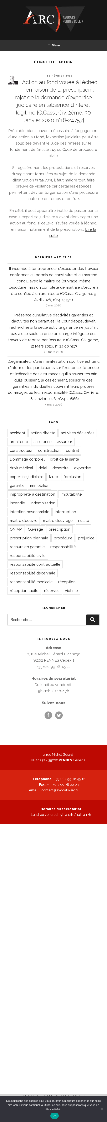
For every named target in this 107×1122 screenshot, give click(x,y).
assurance (43, 441)
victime (71, 590)
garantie (17, 485)
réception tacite (24, 590)
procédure (63, 538)
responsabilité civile (28, 555)
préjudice (86, 538)
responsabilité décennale (32, 573)
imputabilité (71, 494)
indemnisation (42, 503)
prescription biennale (29, 538)
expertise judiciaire (26, 477)
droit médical (21, 468)
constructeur (21, 450)
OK (54, 1115)
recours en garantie (27, 547)
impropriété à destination (32, 494)
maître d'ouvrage (58, 520)
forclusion (72, 477)
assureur (64, 441)
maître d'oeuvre (23, 520)
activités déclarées (78, 433)
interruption (65, 512)
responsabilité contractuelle (35, 564)
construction (49, 450)
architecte (19, 441)
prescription (59, 529)
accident (17, 433)
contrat (72, 450)
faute (53, 477)
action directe (43, 433)
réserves (52, 590)
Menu (53, 45)
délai (43, 468)
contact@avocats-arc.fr (59, 790)
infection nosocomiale (29, 512)
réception (67, 582)
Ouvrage (35, 529)
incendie (17, 503)
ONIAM (16, 529)
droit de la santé (64, 459)
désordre (60, 468)
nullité (83, 520)
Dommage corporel (27, 459)
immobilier (39, 485)
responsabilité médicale (31, 582)
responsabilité (63, 547)
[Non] (102, 1109)
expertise (82, 468)
